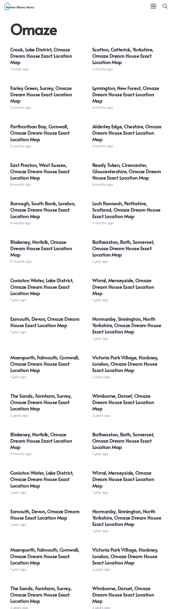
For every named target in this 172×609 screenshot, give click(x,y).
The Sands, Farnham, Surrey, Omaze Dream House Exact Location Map (40, 402)
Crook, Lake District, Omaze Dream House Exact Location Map (41, 56)
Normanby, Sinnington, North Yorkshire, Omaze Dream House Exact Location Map (126, 325)
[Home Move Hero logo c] (19, 6)
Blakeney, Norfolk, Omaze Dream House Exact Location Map (41, 248)
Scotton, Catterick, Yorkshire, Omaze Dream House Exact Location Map (122, 56)
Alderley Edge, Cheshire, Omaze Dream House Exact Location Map (126, 132)
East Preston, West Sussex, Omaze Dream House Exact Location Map (40, 171)
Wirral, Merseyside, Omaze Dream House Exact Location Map (123, 286)
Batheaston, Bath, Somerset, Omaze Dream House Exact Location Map (123, 248)
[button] (153, 6)
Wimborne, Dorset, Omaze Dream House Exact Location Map (123, 402)
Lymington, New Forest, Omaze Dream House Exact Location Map (125, 94)
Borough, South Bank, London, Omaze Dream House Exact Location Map (42, 209)
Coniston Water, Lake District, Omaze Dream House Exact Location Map (41, 286)
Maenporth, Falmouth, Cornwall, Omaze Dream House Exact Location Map (44, 363)
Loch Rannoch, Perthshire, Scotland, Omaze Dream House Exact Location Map (126, 209)
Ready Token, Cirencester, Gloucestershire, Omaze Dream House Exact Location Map (126, 171)
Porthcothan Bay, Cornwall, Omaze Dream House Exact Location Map (40, 132)
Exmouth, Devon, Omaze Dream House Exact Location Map (44, 322)
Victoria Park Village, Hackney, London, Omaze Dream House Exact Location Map (125, 363)
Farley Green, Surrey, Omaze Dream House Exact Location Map (41, 94)
